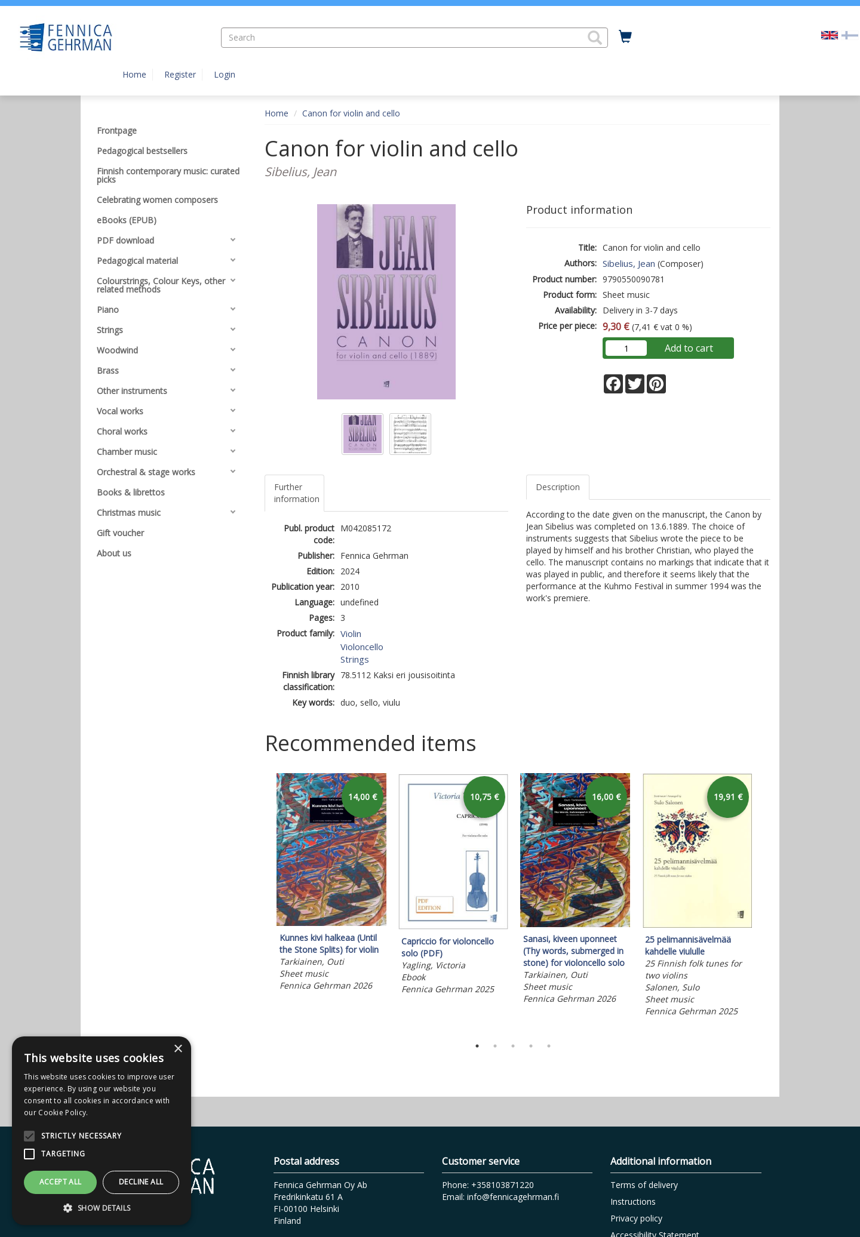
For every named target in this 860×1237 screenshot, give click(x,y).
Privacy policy (636, 1218)
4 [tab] (531, 1046)
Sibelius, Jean (629, 263)
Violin (350, 633)
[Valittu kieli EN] (829, 34)
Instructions (633, 1201)
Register (180, 74)
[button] (595, 37)
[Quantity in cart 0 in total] (625, 37)
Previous (262, 902)
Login (224, 74)
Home (134, 74)
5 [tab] (549, 1046)
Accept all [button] (60, 1182)
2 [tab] (495, 1046)
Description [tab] (558, 487)
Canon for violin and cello (351, 113)
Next (764, 902)
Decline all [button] (141, 1182)
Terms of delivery (644, 1184)
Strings (354, 659)
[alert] (101, 1130)
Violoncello (361, 647)
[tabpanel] (331, 884)
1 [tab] (477, 1046)
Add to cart (689, 348)
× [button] (177, 1049)
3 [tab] (513, 1046)
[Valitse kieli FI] (850, 34)
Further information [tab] (297, 492)
